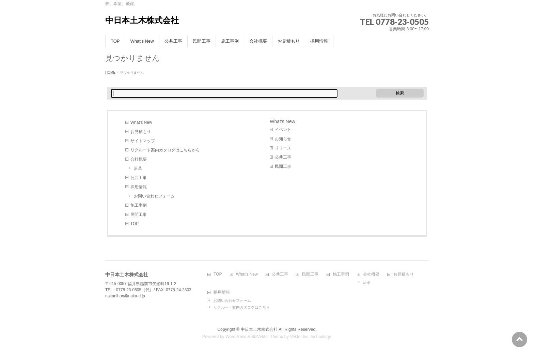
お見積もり (140, 131)
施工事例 (138, 205)
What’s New (141, 122)
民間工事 (138, 214)
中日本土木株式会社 (142, 20)
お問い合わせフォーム (154, 196)
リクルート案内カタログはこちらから (165, 150)
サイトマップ (142, 140)
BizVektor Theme (267, 336)
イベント (283, 129)
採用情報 (138, 187)
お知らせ (283, 138)
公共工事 (138, 177)
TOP (134, 223)
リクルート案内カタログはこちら (242, 307)
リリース (283, 148)
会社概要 (138, 159)
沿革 (138, 168)
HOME (110, 72)
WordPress (235, 336)
